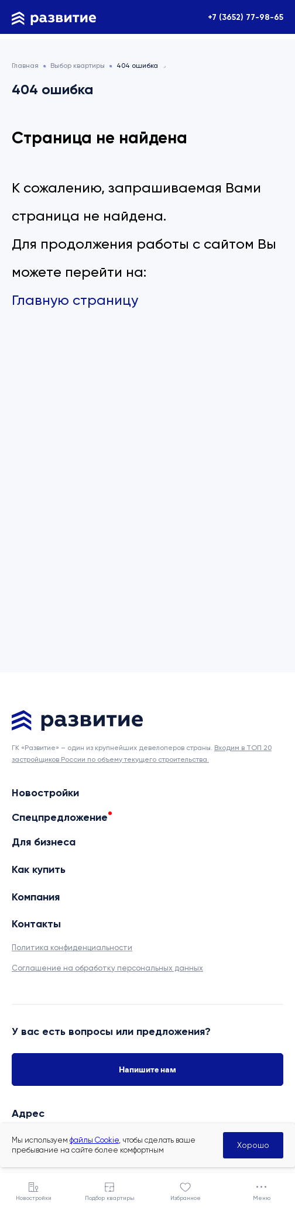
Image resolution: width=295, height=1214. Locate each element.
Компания (36, 896)
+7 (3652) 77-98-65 (245, 17)
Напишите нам (147, 1069)
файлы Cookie (94, 1140)
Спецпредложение (60, 817)
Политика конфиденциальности (72, 947)
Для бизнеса (44, 841)
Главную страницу (75, 300)
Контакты (36, 923)
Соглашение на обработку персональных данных (107, 968)
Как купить (39, 869)
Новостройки (45, 792)
